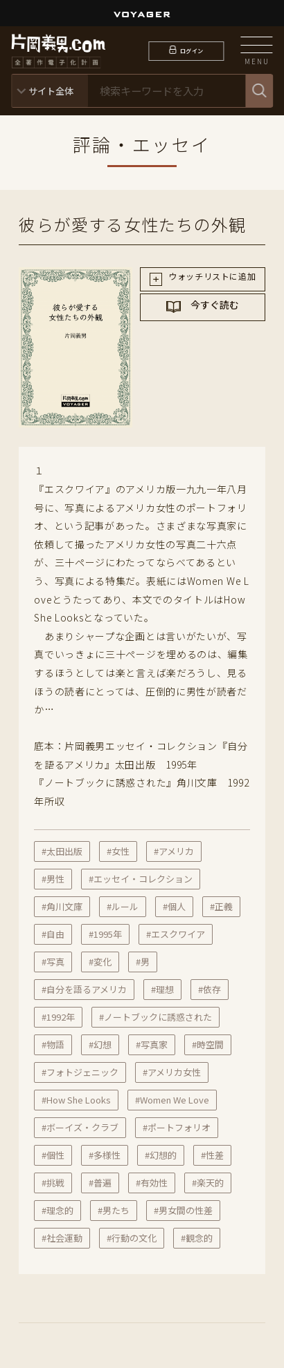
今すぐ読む (213, 318)
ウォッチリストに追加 (211, 281)
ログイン (191, 50)
